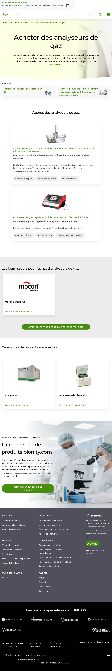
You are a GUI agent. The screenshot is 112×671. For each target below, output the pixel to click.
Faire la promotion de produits (16, 558)
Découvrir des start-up (49, 524)
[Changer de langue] (100, 14)
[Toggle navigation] (108, 15)
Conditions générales (36, 655)
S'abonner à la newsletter (14, 524)
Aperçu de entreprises (49, 533)
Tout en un (44, 591)
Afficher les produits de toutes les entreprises (56, 327)
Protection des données (28, 659)
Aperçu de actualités (11, 529)
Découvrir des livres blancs (51, 545)
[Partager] (94, 14)
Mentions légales (13, 655)
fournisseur (55, 64)
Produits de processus (12, 554)
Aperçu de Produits (10, 563)
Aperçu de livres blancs (49, 566)
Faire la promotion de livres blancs (55, 561)
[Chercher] (89, 14)
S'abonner (92, 543)
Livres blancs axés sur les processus (55, 557)
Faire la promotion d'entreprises (54, 529)
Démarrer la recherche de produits (28, 488)
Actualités (44, 577)
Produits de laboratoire (13, 549)
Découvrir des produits (12, 545)
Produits (43, 582)
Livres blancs (45, 586)
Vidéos (5, 577)
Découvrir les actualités (13, 520)
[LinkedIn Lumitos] (108, 655)
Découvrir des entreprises (51, 520)
